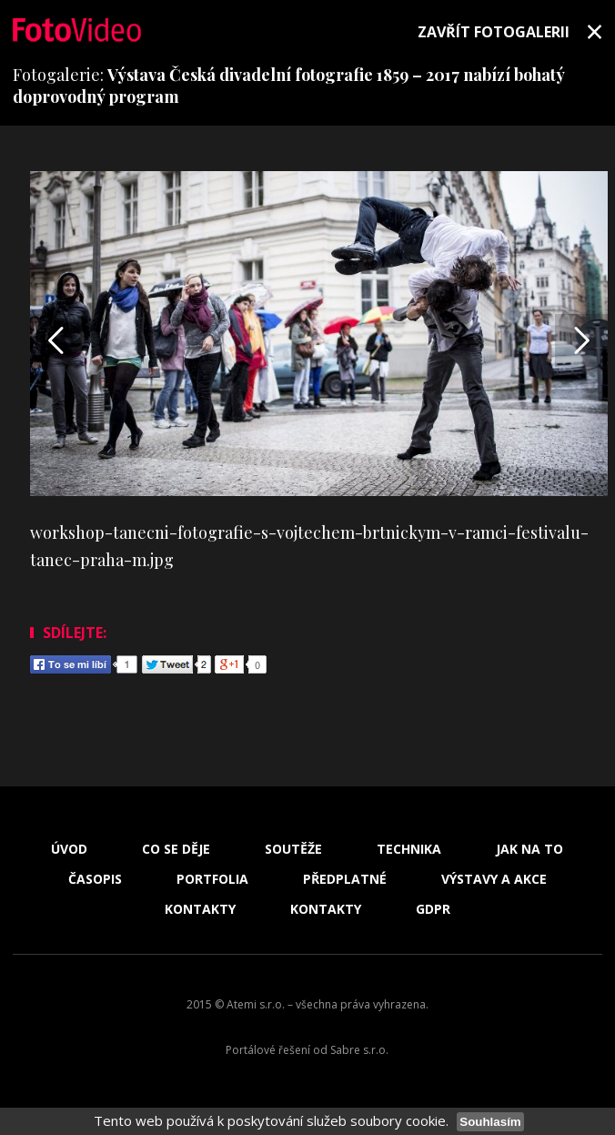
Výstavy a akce (494, 879)
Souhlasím (489, 1122)
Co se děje (176, 849)
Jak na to (529, 849)
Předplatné (345, 879)
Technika (409, 849)
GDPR (433, 909)
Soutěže (293, 849)
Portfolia (212, 879)
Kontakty (200, 909)
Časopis (95, 879)
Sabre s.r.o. (359, 1050)
